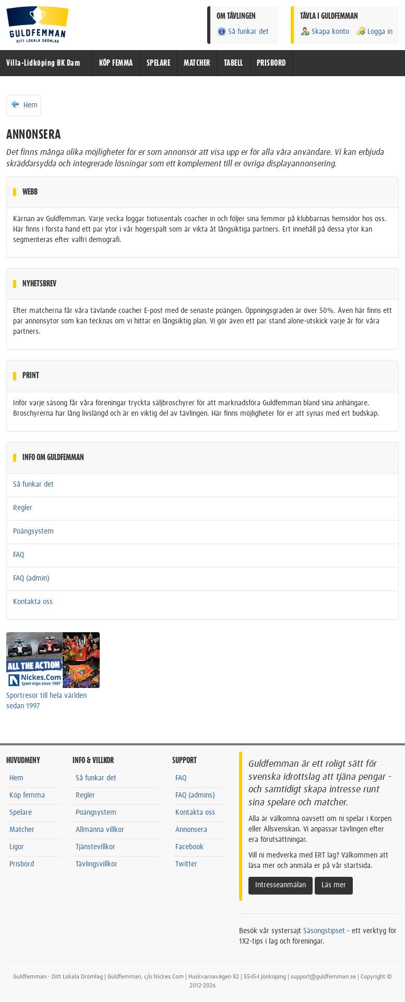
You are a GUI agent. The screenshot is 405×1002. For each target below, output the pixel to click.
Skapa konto (324, 32)
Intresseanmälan (280, 885)
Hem (24, 105)
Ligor (16, 847)
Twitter (186, 864)
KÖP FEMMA (116, 63)
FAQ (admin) (31, 578)
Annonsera (191, 830)
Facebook (189, 847)
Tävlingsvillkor (96, 864)
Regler (22, 508)
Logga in (374, 32)
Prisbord (21, 864)
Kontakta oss (33, 602)
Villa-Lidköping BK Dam (43, 63)
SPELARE (159, 63)
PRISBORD (271, 63)
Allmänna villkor (100, 830)
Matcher (21, 830)
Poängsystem (33, 531)
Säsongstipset (324, 931)
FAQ (18, 555)
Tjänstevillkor (95, 847)
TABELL (233, 63)
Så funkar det (243, 32)
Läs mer (333, 885)
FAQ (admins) (195, 795)
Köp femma (27, 795)
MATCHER (197, 63)
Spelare (20, 812)
